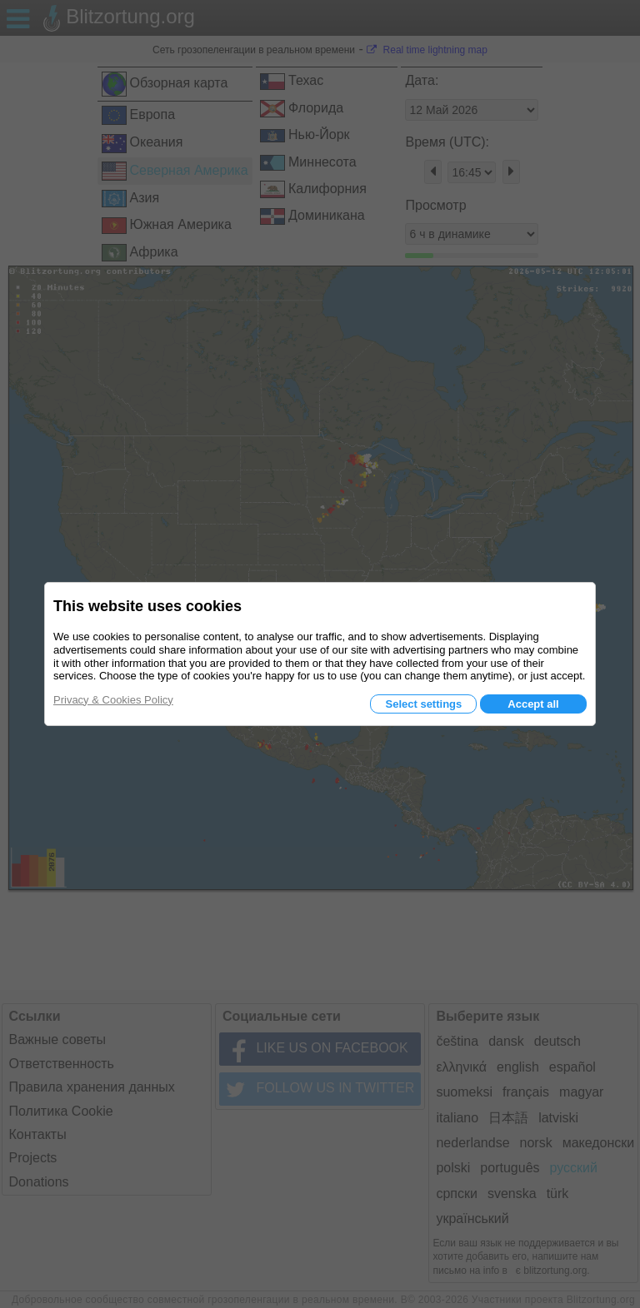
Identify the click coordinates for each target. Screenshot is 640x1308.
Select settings (423, 704)
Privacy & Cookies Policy (113, 700)
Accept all (533, 704)
